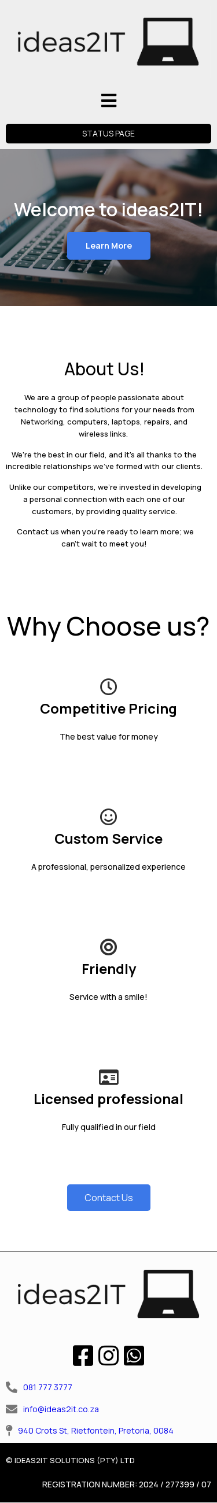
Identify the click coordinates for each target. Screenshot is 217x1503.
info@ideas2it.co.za (61, 1409)
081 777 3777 (47, 1387)
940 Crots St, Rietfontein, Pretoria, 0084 (96, 1430)
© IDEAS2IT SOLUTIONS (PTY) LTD (70, 1460)
